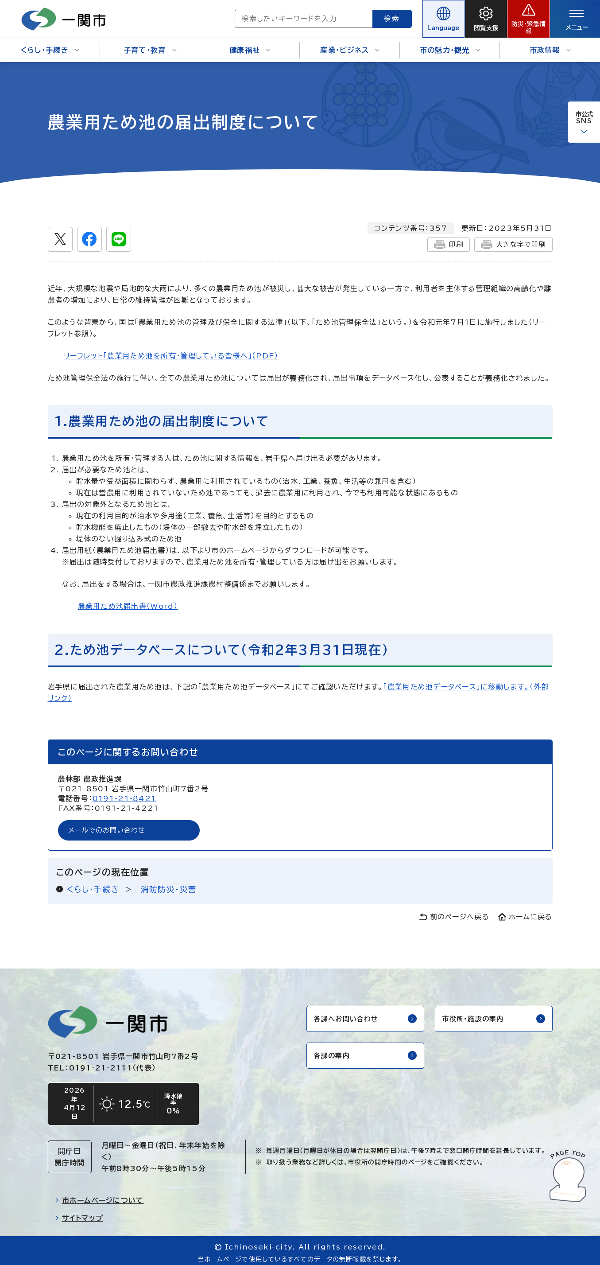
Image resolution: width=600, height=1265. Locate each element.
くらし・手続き (50, 44)
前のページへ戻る (454, 911)
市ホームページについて (99, 1196)
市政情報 (550, 44)
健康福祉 (250, 44)
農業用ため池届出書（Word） (128, 600)
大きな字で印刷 (511, 238)
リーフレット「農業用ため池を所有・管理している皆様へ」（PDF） (171, 349)
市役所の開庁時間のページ (387, 1158)
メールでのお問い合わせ (109, 824)
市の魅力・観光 (450, 44)
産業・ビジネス (349, 44)
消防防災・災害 (169, 884)
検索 (360, 15)
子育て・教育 (150, 44)
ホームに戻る (525, 911)
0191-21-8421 (124, 792)
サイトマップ (79, 1214)
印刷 (444, 238)
